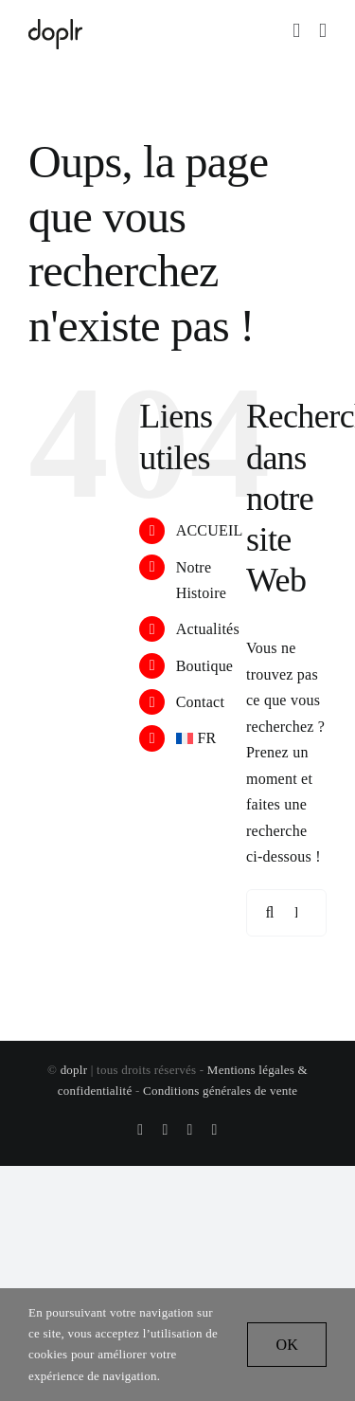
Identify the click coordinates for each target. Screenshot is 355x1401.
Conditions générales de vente (220, 1090)
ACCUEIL (209, 530)
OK (286, 1345)
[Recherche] (269, 913)
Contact (200, 702)
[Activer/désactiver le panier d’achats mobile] (296, 31)
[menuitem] (197, 738)
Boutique (205, 666)
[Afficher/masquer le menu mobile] (323, 31)
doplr (74, 1070)
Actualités (208, 629)
